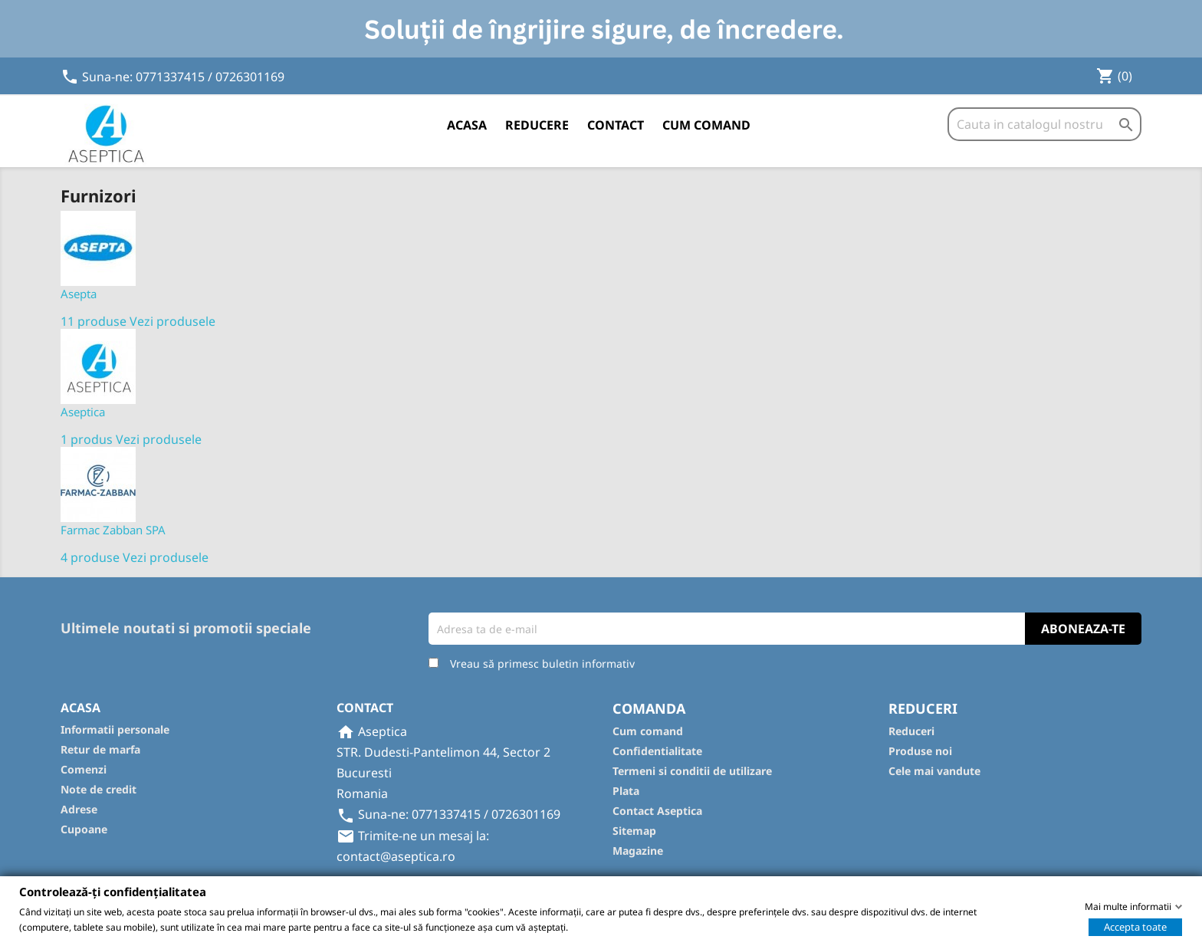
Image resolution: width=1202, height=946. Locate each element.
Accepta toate (1135, 926)
